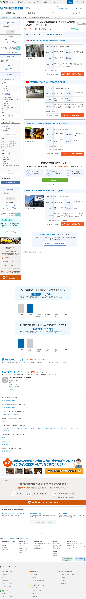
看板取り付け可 (5, 163)
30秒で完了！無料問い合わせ (72, 74)
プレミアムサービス (9, 233)
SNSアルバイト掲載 (7, 596)
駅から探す (22, 545)
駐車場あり (17, 414)
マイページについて (7, 549)
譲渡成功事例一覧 (38, 548)
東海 (16, 53)
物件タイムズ (56, 541)
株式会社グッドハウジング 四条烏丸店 (13, 513)
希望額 (10, 386)
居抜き (4, 414)
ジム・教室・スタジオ (73, 428)
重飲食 (4, 86)
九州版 (26, 538)
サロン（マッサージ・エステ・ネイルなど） (33, 428)
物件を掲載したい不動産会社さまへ (67, 559)
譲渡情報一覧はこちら (12, 359)
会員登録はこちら (54, 180)
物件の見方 (22, 552)
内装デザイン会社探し (7, 583)
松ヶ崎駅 (23, 17)
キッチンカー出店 (6, 586)
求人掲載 (4, 593)
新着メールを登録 (15, 41)
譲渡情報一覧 (37, 547)
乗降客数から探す (23, 548)
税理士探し (34, 593)
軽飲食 (4, 88)
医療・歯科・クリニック (52, 428)
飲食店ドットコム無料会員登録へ (54, 243)
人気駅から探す (23, 550)
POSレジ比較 (35, 588)
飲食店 (4, 83)
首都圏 (9, 53)
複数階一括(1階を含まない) (8, 147)
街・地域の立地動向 (57, 545)
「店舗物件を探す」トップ (8, 541)
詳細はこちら (12, 389)
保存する (5, 41)
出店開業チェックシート (67, 580)
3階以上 (13, 143)
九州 (19, 53)
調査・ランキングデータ (59, 543)
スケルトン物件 (5, 128)
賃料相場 (55, 553)
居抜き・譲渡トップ (38, 541)
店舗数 (10, 384)
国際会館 (8, 400)
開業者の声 (55, 547)
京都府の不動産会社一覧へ (43, 522)
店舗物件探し (5, 574)
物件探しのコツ (56, 548)
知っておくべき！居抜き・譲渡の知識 (76, 547)
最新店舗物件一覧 (23, 543)
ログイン (55, 184)
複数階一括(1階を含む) (7, 145)
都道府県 (11, 380)
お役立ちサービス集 (36, 590)
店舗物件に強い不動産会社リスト (75, 543)
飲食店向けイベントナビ (67, 583)
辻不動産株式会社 (35, 513)
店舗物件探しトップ (6, 17)
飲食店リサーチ (65, 577)
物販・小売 (63, 428)
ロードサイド (5, 159)
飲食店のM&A (5, 580)
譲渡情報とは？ (67, 362)
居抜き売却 (5, 577)
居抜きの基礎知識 (37, 252)
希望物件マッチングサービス (48, 234)
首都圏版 (12, 538)
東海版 (21, 538)
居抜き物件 (4, 130)
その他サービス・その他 (8, 430)
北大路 (13, 400)
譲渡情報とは (37, 545)
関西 (14, 17)
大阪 (3, 444)
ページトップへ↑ (43, 533)
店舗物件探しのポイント (73, 545)
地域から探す (22, 547)
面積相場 (55, 555)
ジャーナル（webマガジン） (68, 574)
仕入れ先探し (35, 574)
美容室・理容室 (16, 428)
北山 (3, 400)
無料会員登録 (70, 2)
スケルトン (10, 414)
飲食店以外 (6, 94)
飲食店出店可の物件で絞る (53, 34)
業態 (10, 382)
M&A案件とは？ (52, 374)
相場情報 (55, 551)
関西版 (17, 538)
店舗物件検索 (22, 541)
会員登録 (4, 545)
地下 (3, 141)
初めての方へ (5, 547)
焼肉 (3, 437)
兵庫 (10, 444)
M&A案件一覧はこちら (13, 372)
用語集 (68, 548)
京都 (18, 17)
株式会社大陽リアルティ (66, 513)
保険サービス (35, 596)
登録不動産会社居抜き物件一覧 (41, 543)
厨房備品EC (34, 577)
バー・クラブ (6, 90)
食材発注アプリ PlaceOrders (38, 580)
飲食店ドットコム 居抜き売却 (80, 559)
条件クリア (10, 32)
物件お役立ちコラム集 (72, 541)
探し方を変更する (10, 69)
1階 (12, 141)
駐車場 (3, 161)
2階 (2, 143)
